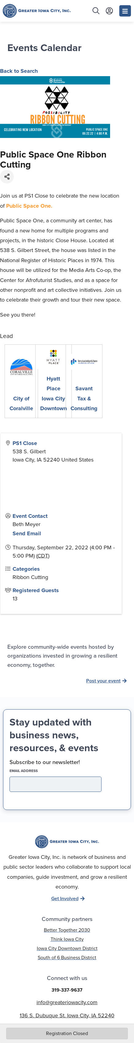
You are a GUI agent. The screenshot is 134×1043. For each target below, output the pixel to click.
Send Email (27, 533)
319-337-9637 (67, 989)
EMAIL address (34, 771)
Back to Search (19, 71)
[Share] (7, 177)
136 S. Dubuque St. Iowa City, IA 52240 (67, 1015)
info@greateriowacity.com (67, 1002)
